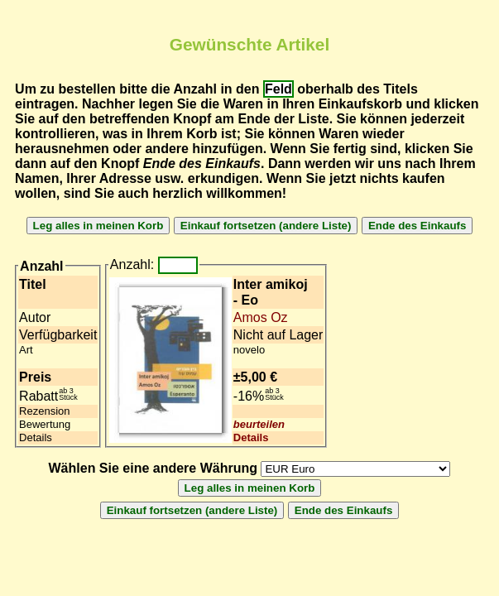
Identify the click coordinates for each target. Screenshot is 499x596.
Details (251, 437)
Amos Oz (260, 317)
